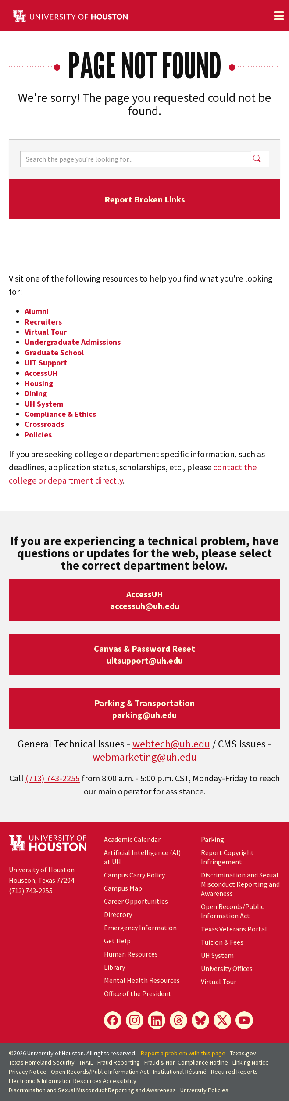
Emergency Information (140, 927)
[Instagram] (134, 1020)
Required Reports (234, 1072)
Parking (212, 839)
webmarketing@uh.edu (144, 757)
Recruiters (43, 322)
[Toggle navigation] (279, 16)
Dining (36, 393)
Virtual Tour (46, 332)
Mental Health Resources (142, 980)
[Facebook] (112, 1020)
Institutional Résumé (180, 1072)
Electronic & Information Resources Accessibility (72, 1081)
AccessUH (41, 373)
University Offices (227, 968)
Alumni (37, 311)
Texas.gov (243, 1053)
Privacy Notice (27, 1072)
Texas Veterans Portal (234, 928)
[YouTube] (244, 1020)
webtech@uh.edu (171, 744)
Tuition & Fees (222, 942)
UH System (44, 404)
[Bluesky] (200, 1020)
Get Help (117, 940)
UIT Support (46, 362)
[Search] (135, 159)
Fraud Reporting (118, 1062)
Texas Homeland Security (42, 1062)
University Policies (204, 1090)
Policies (38, 435)
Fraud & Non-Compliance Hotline (186, 1062)
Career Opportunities (136, 901)
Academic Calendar (132, 839)
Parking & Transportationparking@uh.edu (144, 708)
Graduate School (54, 352)
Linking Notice (250, 1062)
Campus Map (123, 888)
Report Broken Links (144, 199)
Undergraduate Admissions (73, 342)
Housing (39, 383)
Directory (118, 914)
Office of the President (137, 993)
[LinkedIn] (156, 1020)
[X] (222, 1020)
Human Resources (131, 953)
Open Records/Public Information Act (232, 911)
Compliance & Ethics (60, 414)
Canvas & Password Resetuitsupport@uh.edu (144, 654)
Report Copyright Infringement (227, 857)
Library (114, 967)
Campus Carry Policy (134, 874)
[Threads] (178, 1020)
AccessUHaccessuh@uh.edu (144, 599)
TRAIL (86, 1062)
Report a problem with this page (183, 1053)
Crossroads (44, 424)
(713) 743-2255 (52, 778)
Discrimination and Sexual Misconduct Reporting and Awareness (240, 884)
